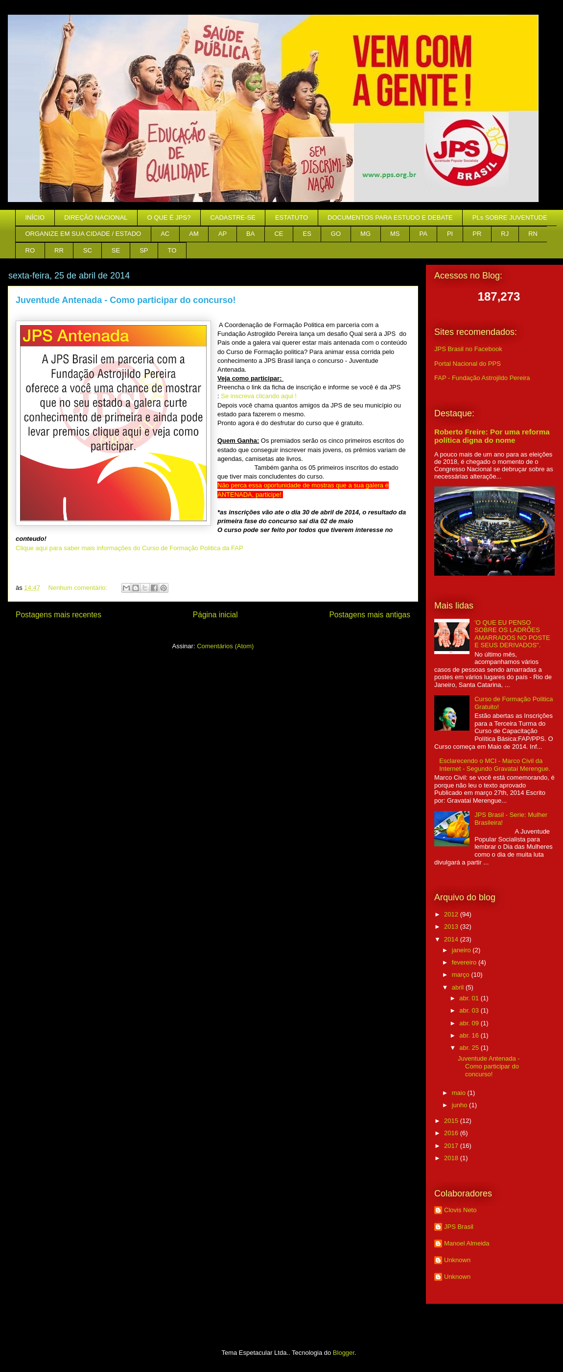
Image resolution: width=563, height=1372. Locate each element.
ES (307, 233)
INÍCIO (35, 217)
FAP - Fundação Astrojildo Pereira (482, 377)
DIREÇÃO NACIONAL (95, 217)
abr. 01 (469, 998)
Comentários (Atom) (225, 646)
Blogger (343, 1352)
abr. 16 (469, 1035)
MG (365, 233)
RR (59, 250)
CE (278, 233)
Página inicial (215, 614)
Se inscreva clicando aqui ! (259, 396)
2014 (452, 939)
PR (476, 233)
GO (336, 233)
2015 (452, 1120)
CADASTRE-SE (232, 217)
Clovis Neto (460, 1210)
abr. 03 (469, 1010)
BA (250, 233)
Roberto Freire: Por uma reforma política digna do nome (492, 436)
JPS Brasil (458, 1226)
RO (30, 250)
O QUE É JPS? (169, 217)
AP (222, 233)
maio (460, 1092)
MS (395, 233)
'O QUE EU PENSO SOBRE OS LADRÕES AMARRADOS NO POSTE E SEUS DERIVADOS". (512, 634)
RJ (505, 233)
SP (144, 250)
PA (423, 233)
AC (165, 233)
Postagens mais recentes (58, 614)
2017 (452, 1145)
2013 (452, 926)
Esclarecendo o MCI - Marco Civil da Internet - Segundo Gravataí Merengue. (494, 764)
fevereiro (465, 962)
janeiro (462, 950)
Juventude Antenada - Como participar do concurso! (125, 300)
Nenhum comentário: (78, 587)
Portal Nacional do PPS (467, 363)
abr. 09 (469, 1023)
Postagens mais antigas (369, 614)
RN (533, 233)
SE (116, 250)
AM (194, 233)
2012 (452, 914)
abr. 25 (469, 1047)
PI (450, 233)
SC (87, 250)
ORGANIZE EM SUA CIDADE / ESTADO (83, 233)
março (461, 974)
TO (172, 250)
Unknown (457, 1260)
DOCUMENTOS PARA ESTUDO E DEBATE (390, 217)
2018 (452, 1158)
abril (459, 987)
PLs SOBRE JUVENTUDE (509, 217)
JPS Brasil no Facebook (468, 349)
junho (460, 1105)
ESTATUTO (291, 217)
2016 (452, 1133)
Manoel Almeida (467, 1243)
